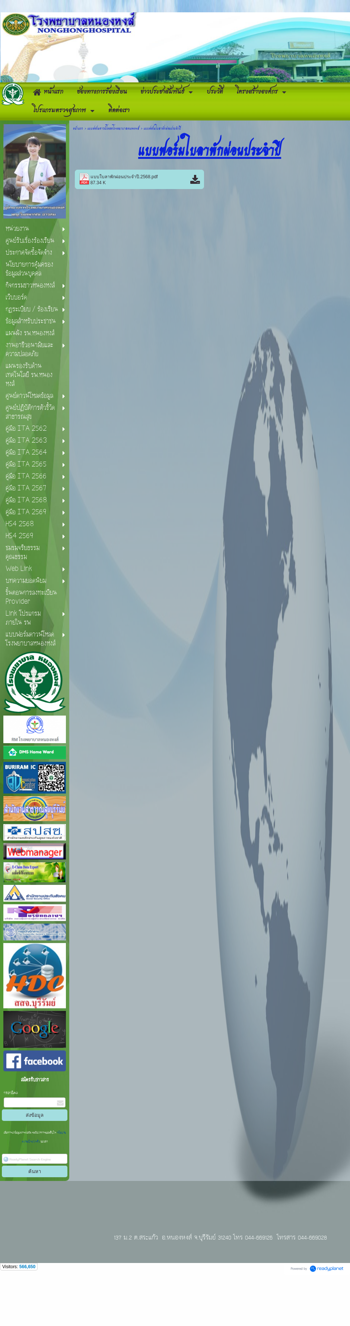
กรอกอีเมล (11, 1141)
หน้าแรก (78, 176)
